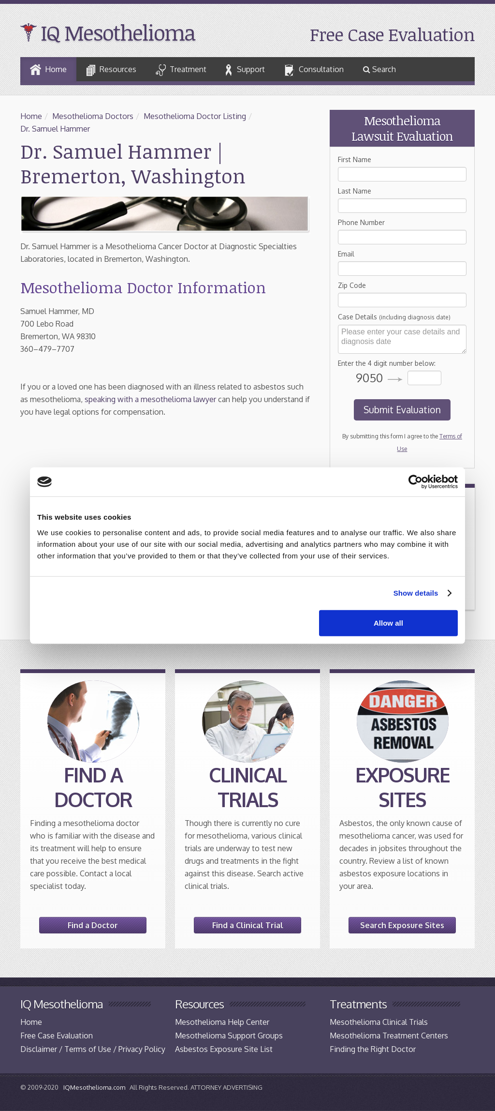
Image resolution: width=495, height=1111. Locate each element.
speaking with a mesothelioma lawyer (150, 399)
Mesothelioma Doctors (92, 116)
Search (379, 69)
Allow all (388, 622)
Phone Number (361, 222)
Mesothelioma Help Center (222, 1022)
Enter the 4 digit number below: (387, 363)
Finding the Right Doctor (373, 1049)
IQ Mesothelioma (118, 32)
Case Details (394, 317)
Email (346, 254)
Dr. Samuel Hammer (55, 129)
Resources (111, 70)
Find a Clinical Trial (247, 925)
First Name (354, 159)
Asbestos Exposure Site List (224, 1049)
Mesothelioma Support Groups (229, 1035)
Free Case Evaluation (392, 34)
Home (48, 69)
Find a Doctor (93, 925)
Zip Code (352, 285)
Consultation (314, 70)
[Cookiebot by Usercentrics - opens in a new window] (415, 482)
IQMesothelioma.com (94, 1087)
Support (245, 70)
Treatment (181, 70)
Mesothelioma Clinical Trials (379, 1022)
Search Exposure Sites (402, 925)
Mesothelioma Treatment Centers (389, 1035)
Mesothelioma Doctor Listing (195, 116)
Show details (415, 593)
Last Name (354, 191)
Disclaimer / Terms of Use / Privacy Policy (92, 1049)
